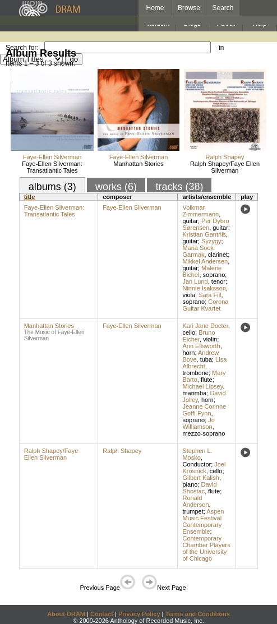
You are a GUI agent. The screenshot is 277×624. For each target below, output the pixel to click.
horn (188, 352)
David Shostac (199, 487)
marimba (194, 393)
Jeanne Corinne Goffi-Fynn (204, 410)
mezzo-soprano (203, 433)
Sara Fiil (209, 295)
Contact (101, 614)
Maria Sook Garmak (198, 251)
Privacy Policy (139, 614)
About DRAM (66, 614)
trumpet (192, 511)
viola (188, 295)
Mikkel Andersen (205, 261)
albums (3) (52, 186)
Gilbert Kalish (200, 477)
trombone (195, 372)
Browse (189, 8)
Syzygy (211, 241)
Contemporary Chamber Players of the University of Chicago (206, 548)
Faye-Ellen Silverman (52, 157)
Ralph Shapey (224, 157)
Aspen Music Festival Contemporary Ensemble (203, 521)
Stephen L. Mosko (197, 454)
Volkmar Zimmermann (200, 211)
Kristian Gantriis (204, 234)
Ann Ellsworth (201, 346)
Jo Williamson (198, 423)
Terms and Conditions (197, 614)
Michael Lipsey (202, 386)
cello (188, 332)
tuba (206, 359)
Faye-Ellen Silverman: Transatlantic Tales (52, 167)
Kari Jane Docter (205, 325)
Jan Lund (194, 281)
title (29, 196)
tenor (218, 281)
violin (210, 339)
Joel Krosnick (203, 467)
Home (155, 8)
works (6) (116, 186)
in (221, 48)
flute (207, 379)
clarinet (218, 254)
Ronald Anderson (195, 501)
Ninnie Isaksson (204, 288)
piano (189, 484)
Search (223, 8)
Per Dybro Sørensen (205, 224)
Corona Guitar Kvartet (205, 305)
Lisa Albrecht (204, 362)
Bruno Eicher (198, 336)
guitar (190, 221)
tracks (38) (179, 186)
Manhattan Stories (138, 163)
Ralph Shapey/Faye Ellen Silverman (225, 167)
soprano (214, 274)
